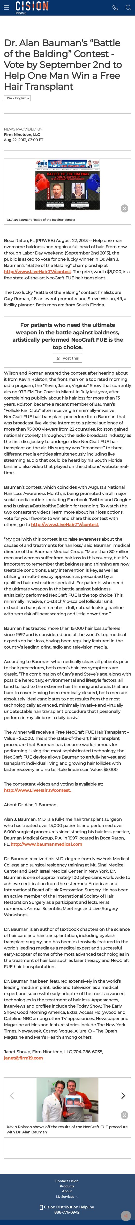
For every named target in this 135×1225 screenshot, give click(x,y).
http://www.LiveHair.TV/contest (37, 271)
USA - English (17, 98)
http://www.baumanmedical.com (46, 844)
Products (67, 1186)
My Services (67, 1197)
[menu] (6, 8)
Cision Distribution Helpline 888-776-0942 (67, 1210)
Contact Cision (66, 1181)
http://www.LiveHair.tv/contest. (37, 790)
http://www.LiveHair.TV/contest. (65, 524)
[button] (115, 8)
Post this (67, 358)
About (67, 1191)
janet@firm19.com (23, 1058)
